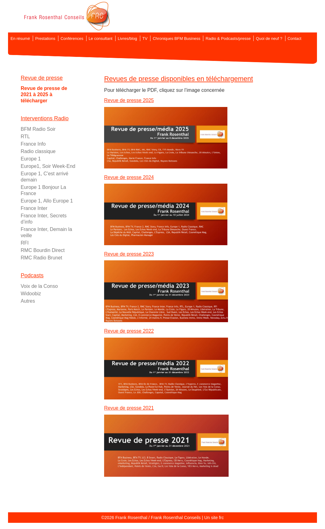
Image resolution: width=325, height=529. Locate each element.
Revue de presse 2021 (129, 408)
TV (145, 38)
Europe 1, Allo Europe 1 (47, 200)
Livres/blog (127, 38)
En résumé (20, 38)
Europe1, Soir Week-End (48, 166)
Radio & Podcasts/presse (228, 38)
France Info (33, 144)
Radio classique (38, 151)
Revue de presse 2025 (129, 100)
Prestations (45, 38)
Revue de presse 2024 (129, 177)
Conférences (72, 38)
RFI (25, 242)
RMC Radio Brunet (41, 257)
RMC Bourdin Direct (43, 250)
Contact (295, 38)
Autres (28, 301)
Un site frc (214, 517)
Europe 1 (31, 158)
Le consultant (100, 38)
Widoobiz (31, 293)
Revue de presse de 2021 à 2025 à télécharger (44, 94)
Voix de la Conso (39, 286)
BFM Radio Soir (38, 129)
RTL (25, 136)
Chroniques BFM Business (176, 38)
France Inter (34, 208)
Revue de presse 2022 (129, 331)
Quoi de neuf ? (269, 38)
